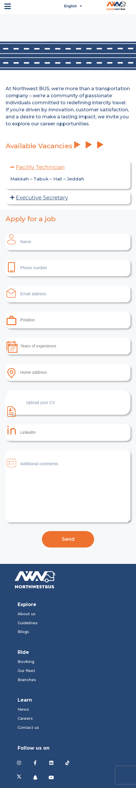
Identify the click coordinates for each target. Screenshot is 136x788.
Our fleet (26, 670)
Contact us (28, 727)
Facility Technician (40, 167)
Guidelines (28, 622)
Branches (27, 679)
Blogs (23, 631)
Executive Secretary (42, 198)
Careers (25, 718)
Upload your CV (30, 407)
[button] (68, 167)
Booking (26, 661)
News (23, 709)
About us (26, 613)
